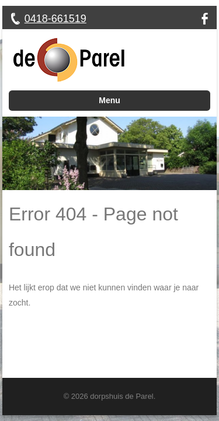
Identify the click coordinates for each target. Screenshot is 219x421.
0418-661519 (55, 18)
